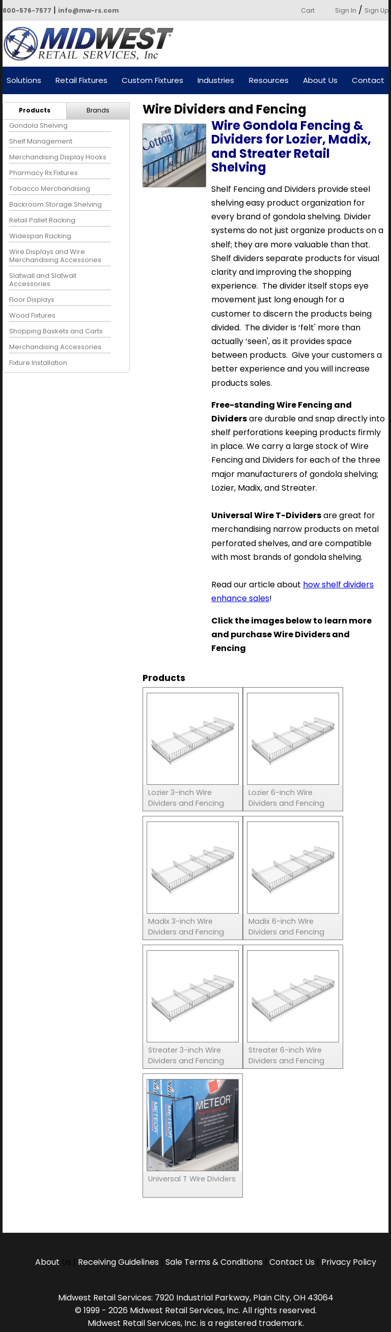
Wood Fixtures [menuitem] (32, 315)
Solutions (24, 80)
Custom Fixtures (152, 80)
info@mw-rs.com (88, 10)
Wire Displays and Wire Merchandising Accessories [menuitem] (55, 256)
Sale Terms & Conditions (214, 1262)
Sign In (345, 10)
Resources (269, 80)
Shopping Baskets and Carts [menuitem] (56, 331)
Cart (308, 10)
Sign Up (376, 10)
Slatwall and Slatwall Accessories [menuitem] (42, 280)
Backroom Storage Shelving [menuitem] (55, 204)
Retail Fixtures (81, 80)
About (48, 1262)
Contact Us (292, 1262)
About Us (320, 80)
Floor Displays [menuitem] (31, 299)
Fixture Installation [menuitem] (38, 362)
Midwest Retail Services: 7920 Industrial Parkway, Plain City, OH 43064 (195, 1297)
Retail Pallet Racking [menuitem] (42, 220)
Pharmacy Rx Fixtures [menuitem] (43, 173)
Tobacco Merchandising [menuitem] (49, 188)
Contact (368, 80)
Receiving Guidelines (118, 1262)
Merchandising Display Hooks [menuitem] (57, 157)
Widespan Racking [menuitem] (40, 236)
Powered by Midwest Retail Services (92, 44)
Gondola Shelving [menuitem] (38, 125)
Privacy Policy (348, 1262)
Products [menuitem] (34, 110)
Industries (216, 80)
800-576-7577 (27, 10)
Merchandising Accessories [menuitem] (55, 347)
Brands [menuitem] (98, 110)
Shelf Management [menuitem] (40, 141)
